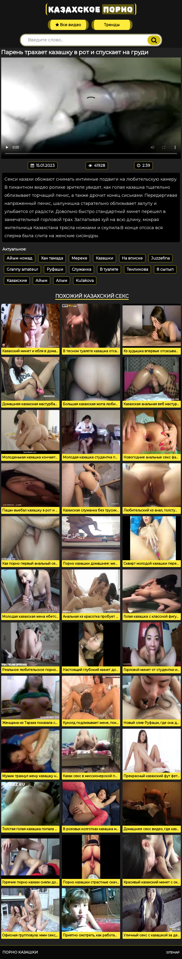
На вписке (132, 258)
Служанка (81, 269)
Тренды (112, 25)
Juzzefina (160, 258)
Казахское (91, 9)
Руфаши (55, 269)
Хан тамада (52, 258)
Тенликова (137, 269)
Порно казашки (20, 952)
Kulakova (85, 280)
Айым (41, 280)
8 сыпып (165, 269)
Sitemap (173, 952)
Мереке (79, 258)
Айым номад (19, 258)
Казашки (104, 258)
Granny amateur (22, 269)
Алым (61, 280)
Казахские (17, 280)
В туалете (109, 269)
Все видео (68, 25)
